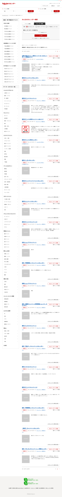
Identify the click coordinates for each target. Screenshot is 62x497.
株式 (5, 316)
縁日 (5, 284)
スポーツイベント (7, 196)
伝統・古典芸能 (7, 181)
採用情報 (37, 488)
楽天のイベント (7, 131)
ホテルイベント (7, 224)
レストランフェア (7, 221)
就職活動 (6, 321)
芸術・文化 (6, 176)
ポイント (6, 115)
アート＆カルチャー (8, 166)
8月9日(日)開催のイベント (9, 59)
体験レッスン (6, 253)
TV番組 (5, 161)
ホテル (5, 227)
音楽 (5, 151)
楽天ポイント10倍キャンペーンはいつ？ (33, 119)
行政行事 (6, 292)
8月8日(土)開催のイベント (9, 56)
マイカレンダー (45, 5)
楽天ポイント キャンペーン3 (29, 222)
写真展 (5, 173)
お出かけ (6, 219)
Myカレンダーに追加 (53, 56)
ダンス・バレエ (7, 189)
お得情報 (6, 128)
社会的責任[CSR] (27, 488)
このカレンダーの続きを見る (53, 73)
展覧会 (5, 168)
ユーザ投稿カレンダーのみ (52, 26)
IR (4, 313)
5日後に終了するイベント (9, 81)
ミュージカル (6, 192)
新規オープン (6, 304)
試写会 (5, 154)
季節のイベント (7, 231)
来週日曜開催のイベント (8, 54)
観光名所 (6, 286)
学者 (5, 341)
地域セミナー (6, 289)
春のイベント (6, 239)
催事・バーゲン (7, 95)
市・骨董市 (6, 98)
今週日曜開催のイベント (8, 48)
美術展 (5, 171)
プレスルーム (33, 488)
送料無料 (6, 118)
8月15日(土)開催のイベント (9, 61)
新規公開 (6, 306)
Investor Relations (20, 488)
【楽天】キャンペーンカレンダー (31, 428)
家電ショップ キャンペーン (29, 283)
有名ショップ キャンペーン (29, 242)
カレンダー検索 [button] (39, 23)
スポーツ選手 (6, 333)
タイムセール (6, 103)
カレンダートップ (5, 15)
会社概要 (10, 488)
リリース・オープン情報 (9, 296)
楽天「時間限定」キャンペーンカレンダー (33, 263)
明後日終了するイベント (8, 73)
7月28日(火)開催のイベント (9, 39)
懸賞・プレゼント (7, 120)
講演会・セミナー (7, 324)
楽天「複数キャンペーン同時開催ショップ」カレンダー (34, 304)
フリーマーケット (7, 101)
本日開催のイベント (8, 26)
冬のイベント (6, 247)
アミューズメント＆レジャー (10, 213)
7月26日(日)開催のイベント (9, 34)
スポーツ (6, 207)
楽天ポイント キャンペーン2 (29, 387)
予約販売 (6, 108)
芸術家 (5, 336)
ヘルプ (58, 5)
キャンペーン (6, 112)
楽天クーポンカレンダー (28, 160)
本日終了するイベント (8, 68)
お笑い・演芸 (6, 138)
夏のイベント (6, 241)
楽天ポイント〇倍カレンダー (29, 140)
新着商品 (6, 301)
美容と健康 (6, 259)
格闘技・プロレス (7, 204)
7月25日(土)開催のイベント (9, 31)
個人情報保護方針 (42, 488)
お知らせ (53, 5)
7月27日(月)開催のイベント (9, 36)
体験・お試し (6, 126)
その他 (5, 345)
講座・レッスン (7, 256)
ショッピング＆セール (8, 90)
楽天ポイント (25, 60)
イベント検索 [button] (27, 23)
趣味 (5, 274)
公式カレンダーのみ (41, 26)
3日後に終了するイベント (9, 76)
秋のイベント (6, 244)
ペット (5, 269)
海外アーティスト (7, 146)
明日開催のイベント (8, 28)
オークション (6, 106)
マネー (5, 318)
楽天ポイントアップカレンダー (30, 78)
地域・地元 (6, 279)
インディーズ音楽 (7, 148)
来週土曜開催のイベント (8, 51)
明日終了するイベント (8, 71)
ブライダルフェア (7, 264)
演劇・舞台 (6, 184)
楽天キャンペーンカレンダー (29, 201)
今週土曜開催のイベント (8, 46)
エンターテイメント (8, 135)
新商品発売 (6, 299)
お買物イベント (7, 93)
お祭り (5, 281)
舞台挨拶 (6, 156)
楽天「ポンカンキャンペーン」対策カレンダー (34, 449)
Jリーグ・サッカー (7, 201)
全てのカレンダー (31, 26)
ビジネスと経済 (7, 310)
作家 (5, 338)
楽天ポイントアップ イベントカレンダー (33, 181)
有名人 (5, 328)
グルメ (5, 272)
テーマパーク (6, 216)
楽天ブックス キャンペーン (29, 325)
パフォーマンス (7, 140)
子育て (5, 267)
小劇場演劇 (6, 187)
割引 (5, 123)
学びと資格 (6, 261)
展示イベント (6, 233)
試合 (5, 209)
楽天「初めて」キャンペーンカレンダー (32, 346)
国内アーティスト (7, 143)
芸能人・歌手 (6, 330)
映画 (5, 159)
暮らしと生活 (6, 251)
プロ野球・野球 (7, 199)
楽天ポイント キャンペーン (29, 98)
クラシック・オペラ (8, 179)
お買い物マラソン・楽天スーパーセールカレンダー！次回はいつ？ (34, 56)
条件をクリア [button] (43, 32)
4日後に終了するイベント (9, 79)
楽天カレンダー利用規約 (49, 488)
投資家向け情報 (14, 488)
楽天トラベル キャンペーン (29, 367)
